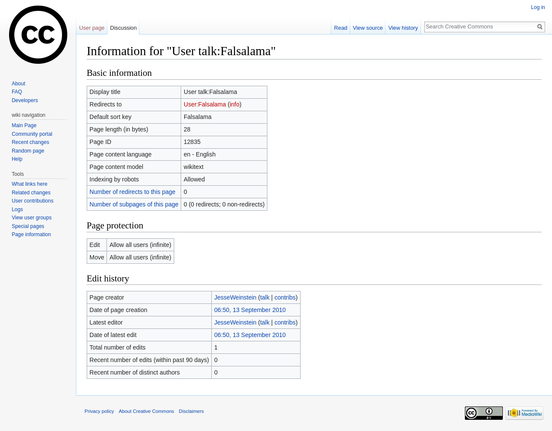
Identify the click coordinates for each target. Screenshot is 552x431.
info (235, 104)
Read (341, 28)
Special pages (28, 226)
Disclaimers (191, 411)
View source (368, 28)
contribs (284, 297)
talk (265, 297)
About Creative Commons (146, 411)
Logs (17, 209)
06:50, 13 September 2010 (250, 309)
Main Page (24, 125)
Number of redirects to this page (133, 191)
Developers (25, 100)
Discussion (123, 28)
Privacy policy (99, 411)
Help (17, 159)
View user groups (32, 218)
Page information (31, 234)
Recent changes (30, 142)
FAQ (17, 92)
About (18, 84)
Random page (28, 151)
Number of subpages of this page (134, 204)
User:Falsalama (205, 104)
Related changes (31, 193)
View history (403, 28)
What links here (29, 184)
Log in (538, 7)
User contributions (32, 201)
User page (91, 28)
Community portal (32, 134)
